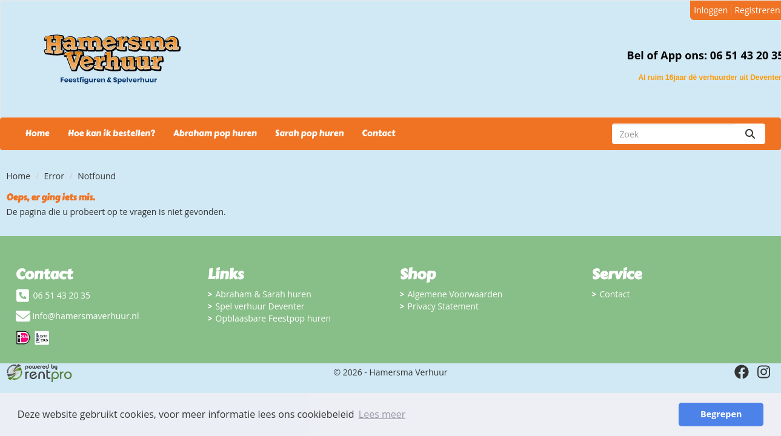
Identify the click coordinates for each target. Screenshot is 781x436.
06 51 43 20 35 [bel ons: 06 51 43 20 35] (62, 295)
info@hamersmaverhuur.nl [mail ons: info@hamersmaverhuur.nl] (86, 316)
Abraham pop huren (215, 133)
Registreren (757, 10)
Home (37, 133)
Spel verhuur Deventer (260, 306)
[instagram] (763, 372)
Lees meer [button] (382, 414)
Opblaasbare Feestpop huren (273, 318)
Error (54, 176)
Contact (378, 133)
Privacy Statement (443, 306)
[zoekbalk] (673, 134)
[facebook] (742, 372)
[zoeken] (750, 134)
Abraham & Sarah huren (263, 294)
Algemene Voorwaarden (455, 294)
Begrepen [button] (721, 414)
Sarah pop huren (309, 133)
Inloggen (711, 10)
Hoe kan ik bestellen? (111, 133)
